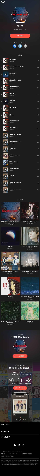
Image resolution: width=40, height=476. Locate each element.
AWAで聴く (19, 36)
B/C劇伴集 (10, 296)
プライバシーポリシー (13, 453)
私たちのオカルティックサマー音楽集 (10, 271)
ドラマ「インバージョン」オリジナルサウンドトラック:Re (10, 322)
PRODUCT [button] (5, 432)
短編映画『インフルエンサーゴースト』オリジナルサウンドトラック (10, 222)
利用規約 (3, 453)
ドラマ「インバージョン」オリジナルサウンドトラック (30, 297)
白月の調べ (10, 246)
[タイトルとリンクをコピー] (25, 46)
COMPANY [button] (5, 437)
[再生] (5, 60)
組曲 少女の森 (30, 321)
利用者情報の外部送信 (27, 453)
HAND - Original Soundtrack (30, 221)
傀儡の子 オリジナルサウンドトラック (30, 271)
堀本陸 (7, 424)
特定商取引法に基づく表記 (7, 456)
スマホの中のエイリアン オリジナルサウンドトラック (30, 247)
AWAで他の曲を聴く (20, 356)
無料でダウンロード (20, 388)
